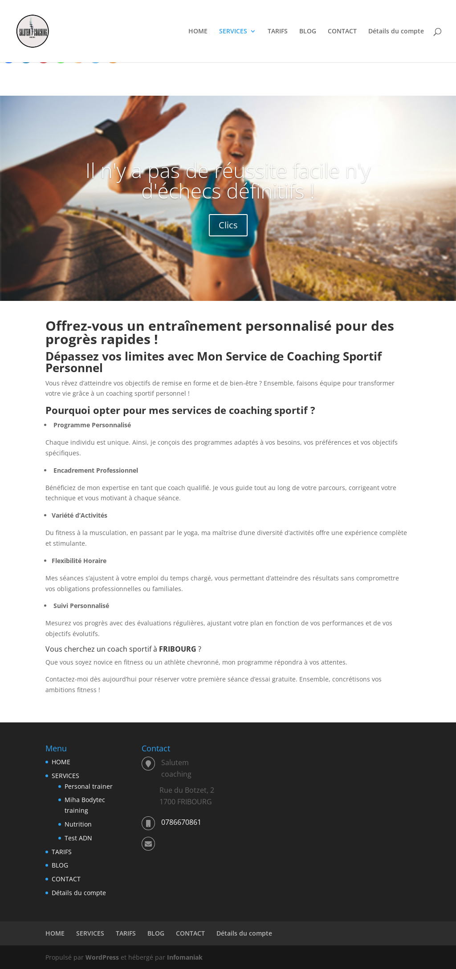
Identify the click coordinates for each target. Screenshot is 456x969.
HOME (198, 31)
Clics (228, 225)
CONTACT (342, 31)
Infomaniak (185, 957)
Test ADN (78, 838)
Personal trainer (89, 786)
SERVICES (233, 31)
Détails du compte (396, 31)
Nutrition (78, 824)
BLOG (307, 31)
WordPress (102, 957)
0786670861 (181, 822)
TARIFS (278, 31)
